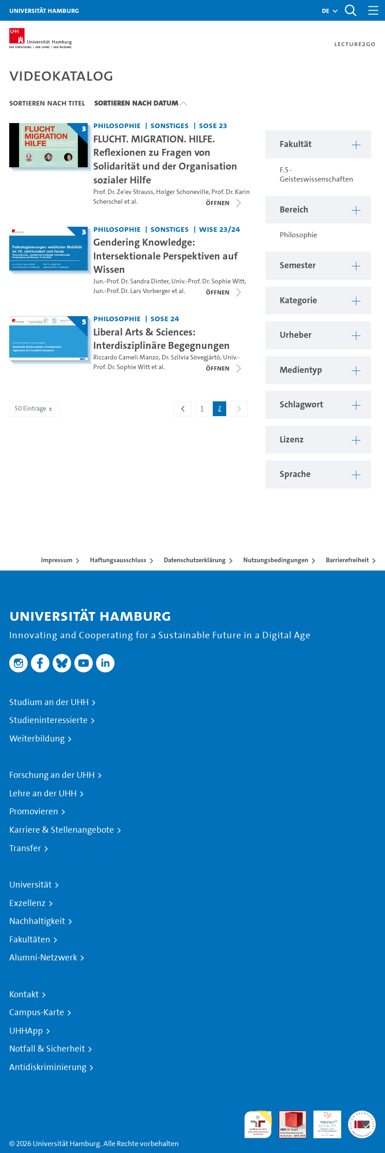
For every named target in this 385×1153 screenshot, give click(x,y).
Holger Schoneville (182, 192)
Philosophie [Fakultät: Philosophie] (117, 125)
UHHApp (26, 1031)
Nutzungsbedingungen (275, 560)
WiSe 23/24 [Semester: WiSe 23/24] (219, 229)
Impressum (56, 560)
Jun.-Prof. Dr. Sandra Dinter (130, 281)
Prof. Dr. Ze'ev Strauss (123, 192)
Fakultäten (29, 940)
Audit (287, 1116)
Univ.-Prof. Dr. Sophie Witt (208, 281)
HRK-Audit (322, 1121)
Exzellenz (27, 903)
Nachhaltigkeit (37, 921)
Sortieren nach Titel (47, 102)
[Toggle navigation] (373, 10)
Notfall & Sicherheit (47, 1049)
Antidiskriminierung (47, 1067)
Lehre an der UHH (43, 794)
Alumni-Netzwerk (43, 958)
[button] (325, 10)
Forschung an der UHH (52, 775)
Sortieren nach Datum (136, 102)
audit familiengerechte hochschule (258, 1124)
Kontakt (24, 994)
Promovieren (33, 812)
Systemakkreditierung (362, 1116)
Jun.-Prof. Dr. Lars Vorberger (131, 291)
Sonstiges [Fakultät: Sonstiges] (169, 125)
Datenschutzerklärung (195, 560)
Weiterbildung (37, 739)
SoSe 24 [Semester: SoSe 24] (164, 318)
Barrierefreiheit (347, 560)
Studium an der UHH (49, 702)
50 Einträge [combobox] (34, 408)
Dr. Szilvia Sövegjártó (191, 357)
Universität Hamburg (44, 10)
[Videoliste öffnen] (224, 203)
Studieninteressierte (48, 720)
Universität (30, 885)
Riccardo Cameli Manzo (126, 357)
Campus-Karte (36, 1012)
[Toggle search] (350, 10)
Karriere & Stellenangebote (61, 830)
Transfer (25, 848)
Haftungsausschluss (118, 560)
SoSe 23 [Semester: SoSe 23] (213, 125)
